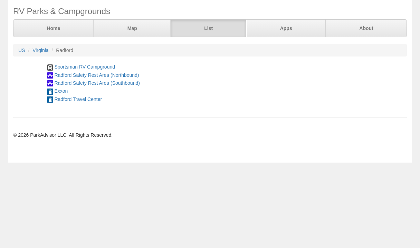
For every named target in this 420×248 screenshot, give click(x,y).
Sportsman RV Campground (84, 67)
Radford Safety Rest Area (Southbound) (97, 83)
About (366, 28)
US (21, 50)
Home (53, 28)
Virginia (40, 50)
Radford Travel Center (78, 99)
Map (132, 28)
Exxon (61, 91)
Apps (286, 28)
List (208, 28)
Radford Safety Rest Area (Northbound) (96, 75)
